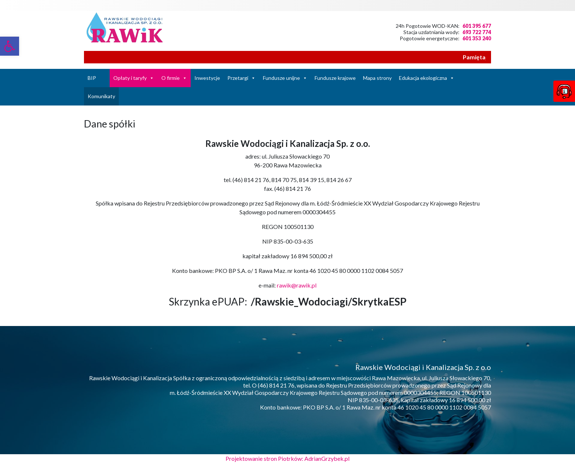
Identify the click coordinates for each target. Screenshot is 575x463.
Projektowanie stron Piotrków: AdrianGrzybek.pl (287, 458)
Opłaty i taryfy (130, 78)
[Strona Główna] (105, 78)
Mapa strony (377, 78)
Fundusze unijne (281, 78)
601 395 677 (476, 26)
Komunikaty (101, 96)
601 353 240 (476, 38)
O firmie (170, 78)
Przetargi (237, 78)
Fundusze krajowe (335, 78)
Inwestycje (207, 78)
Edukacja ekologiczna (423, 78)
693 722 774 (476, 32)
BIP (92, 78)
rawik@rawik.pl (296, 285)
